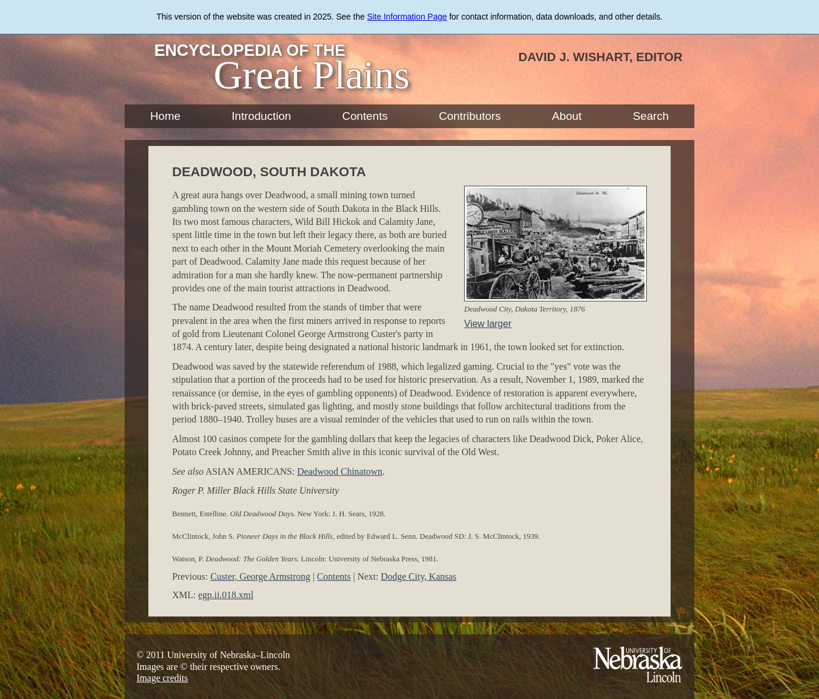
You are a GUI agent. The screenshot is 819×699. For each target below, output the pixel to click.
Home (165, 116)
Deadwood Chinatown (340, 471)
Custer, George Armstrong (260, 576)
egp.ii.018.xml (225, 595)
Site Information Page (407, 16)
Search (651, 116)
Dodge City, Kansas (418, 576)
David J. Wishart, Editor (600, 56)
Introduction (261, 116)
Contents (365, 116)
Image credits (162, 678)
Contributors (470, 116)
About (567, 116)
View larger (488, 324)
